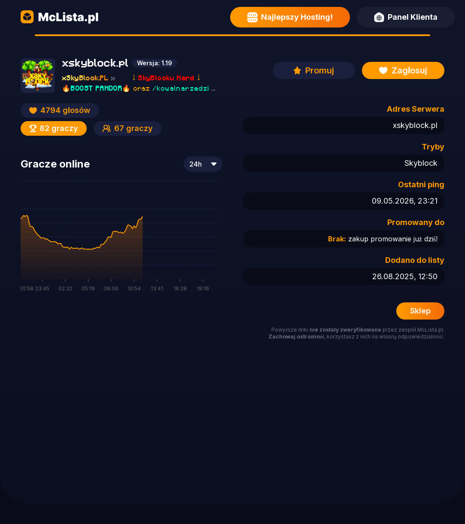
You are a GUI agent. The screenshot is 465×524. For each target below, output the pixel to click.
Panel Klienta (406, 17)
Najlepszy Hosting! (290, 17)
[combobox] (203, 164)
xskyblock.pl (415, 125)
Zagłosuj (403, 70)
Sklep (420, 310)
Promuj (314, 70)
